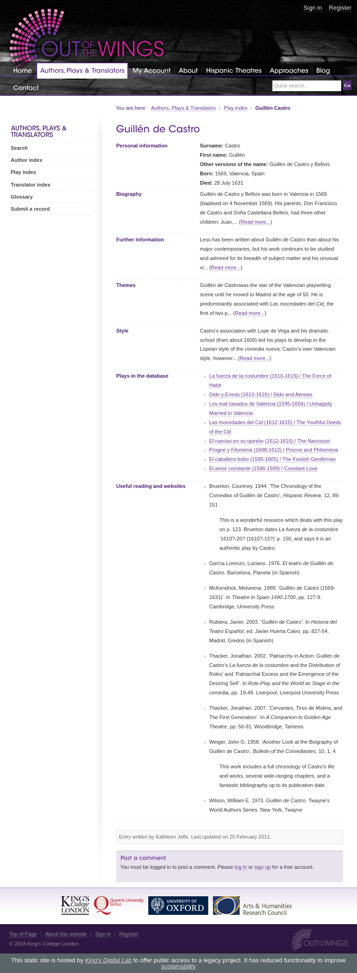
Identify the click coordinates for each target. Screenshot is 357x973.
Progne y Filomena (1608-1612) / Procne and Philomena (273, 450)
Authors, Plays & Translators (183, 108)
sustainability (178, 966)
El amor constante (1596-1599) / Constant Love (263, 468)
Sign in (313, 7)
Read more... (256, 222)
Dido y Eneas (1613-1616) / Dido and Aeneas (260, 394)
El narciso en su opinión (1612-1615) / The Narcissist (269, 441)
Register (340, 7)
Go (347, 85)
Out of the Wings (87, 39)
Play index (235, 108)
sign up (262, 867)
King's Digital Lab (108, 960)
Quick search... (291, 85)
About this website (66, 934)
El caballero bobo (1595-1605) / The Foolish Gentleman (272, 459)
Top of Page (23, 934)
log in (241, 867)
